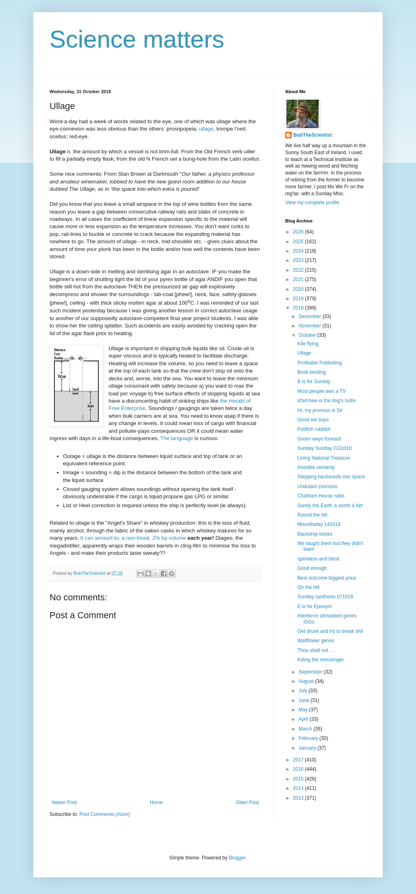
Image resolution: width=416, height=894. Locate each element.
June (304, 700)
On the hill (308, 587)
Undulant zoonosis (317, 486)
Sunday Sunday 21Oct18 (324, 448)
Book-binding (311, 372)
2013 (299, 798)
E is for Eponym (314, 606)
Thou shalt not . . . (316, 650)
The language (176, 438)
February (309, 738)
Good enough (312, 568)
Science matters (137, 39)
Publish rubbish (314, 429)
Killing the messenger (320, 660)
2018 (299, 308)
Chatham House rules (320, 496)
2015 (299, 779)
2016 (299, 769)
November (311, 326)
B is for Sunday (313, 381)
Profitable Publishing (319, 363)
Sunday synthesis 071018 (325, 597)
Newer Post (64, 802)
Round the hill (312, 515)
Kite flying (307, 344)
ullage (206, 129)
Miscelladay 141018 (318, 524)
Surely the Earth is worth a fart (330, 505)
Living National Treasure (323, 458)
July (304, 690)
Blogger (237, 858)
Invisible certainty (316, 467)
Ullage (304, 353)
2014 (299, 788)
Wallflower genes (315, 640)
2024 (299, 251)
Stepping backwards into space (331, 477)
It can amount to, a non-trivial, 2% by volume (133, 538)
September (311, 672)
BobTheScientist (312, 135)
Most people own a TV (321, 391)
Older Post (247, 802)
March (306, 729)
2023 (299, 260)
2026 (299, 232)
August (307, 681)
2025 (299, 241)
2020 (299, 289)
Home (156, 802)
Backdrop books (314, 534)
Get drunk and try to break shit (330, 631)
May (304, 710)
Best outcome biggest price (326, 578)
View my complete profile (312, 202)
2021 (299, 279)
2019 (299, 298)
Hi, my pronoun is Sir (319, 410)
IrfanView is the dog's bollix (326, 400)
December (311, 316)
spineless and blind (318, 559)
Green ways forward (319, 439)
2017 (299, 760)
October (308, 335)
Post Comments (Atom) (104, 814)
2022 (299, 270)
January (308, 748)
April (304, 719)
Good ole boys (313, 420)
